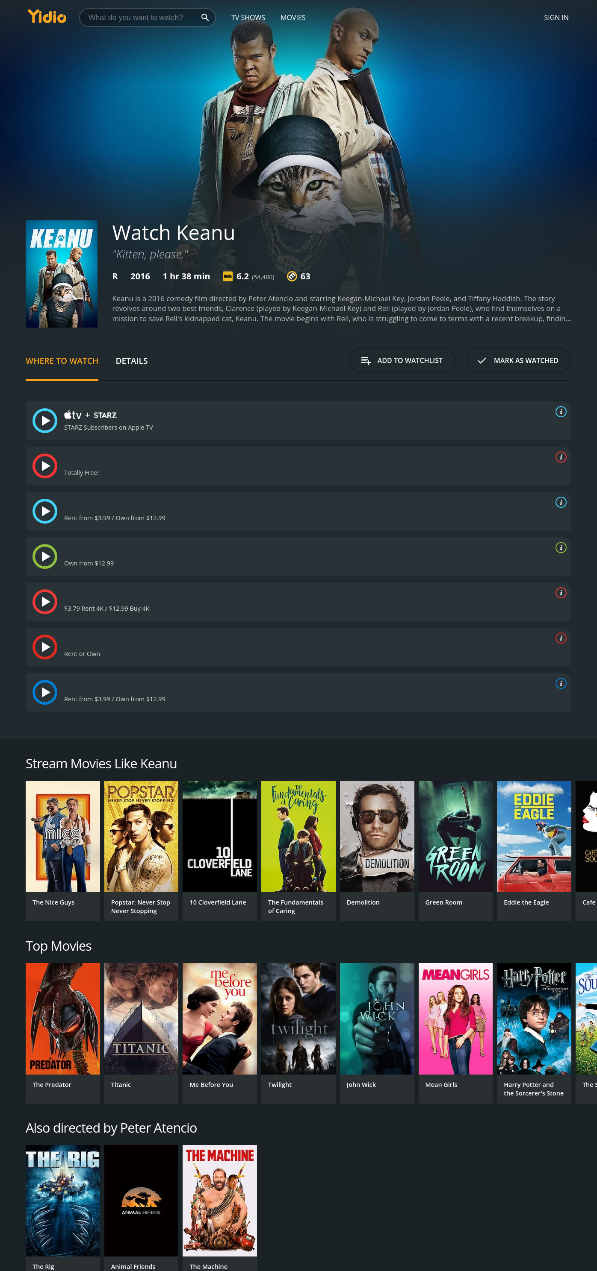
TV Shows (248, 17)
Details (131, 360)
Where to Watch (62, 360)
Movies (293, 17)
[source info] (559, 411)
